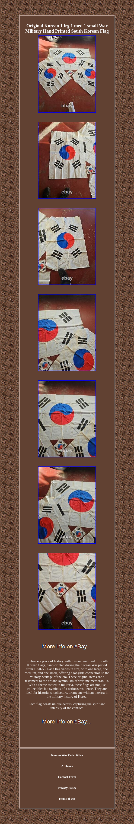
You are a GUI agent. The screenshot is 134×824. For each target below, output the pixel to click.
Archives (67, 766)
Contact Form (67, 777)
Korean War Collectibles (67, 755)
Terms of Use (67, 798)
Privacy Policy (67, 787)
